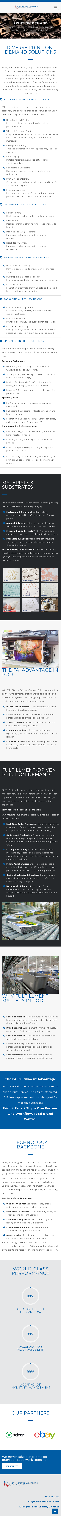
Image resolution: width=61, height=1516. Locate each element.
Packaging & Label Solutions (23, 299)
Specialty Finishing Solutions (24, 341)
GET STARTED (11, 1466)
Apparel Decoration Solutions (25, 204)
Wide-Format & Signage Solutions (26, 257)
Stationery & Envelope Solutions (26, 99)
